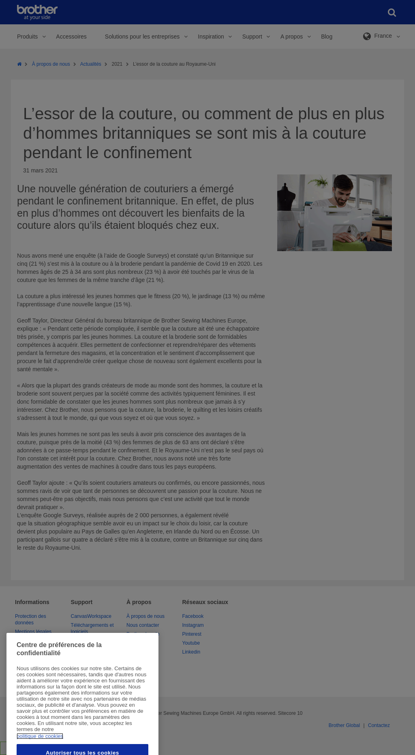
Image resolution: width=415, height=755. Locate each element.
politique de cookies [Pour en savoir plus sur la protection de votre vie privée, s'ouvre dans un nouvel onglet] (40, 747)
